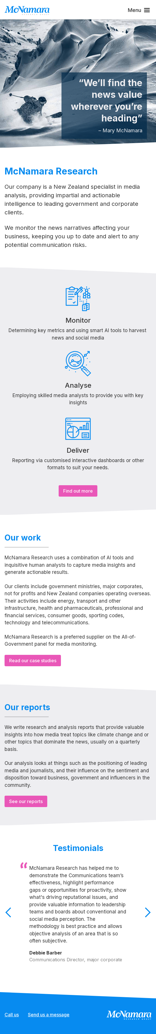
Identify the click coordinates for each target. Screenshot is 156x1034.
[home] (27, 10)
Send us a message (48, 1014)
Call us (12, 1014)
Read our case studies (32, 660)
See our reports (26, 801)
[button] (139, 10)
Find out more (78, 491)
